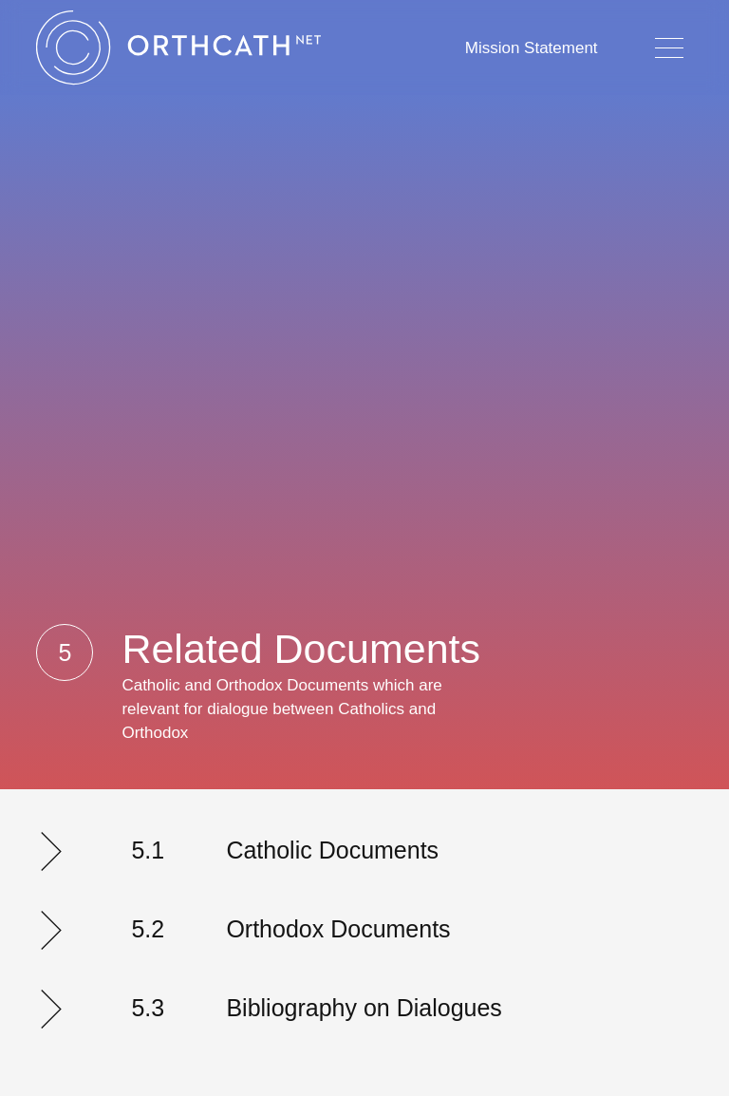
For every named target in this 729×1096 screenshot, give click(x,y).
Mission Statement (531, 48)
